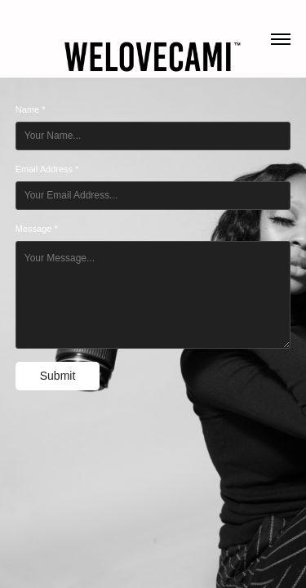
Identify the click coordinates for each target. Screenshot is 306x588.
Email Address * (47, 169)
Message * (37, 229)
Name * (31, 109)
